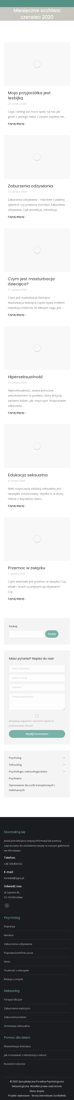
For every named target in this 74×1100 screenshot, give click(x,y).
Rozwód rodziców (14, 1064)
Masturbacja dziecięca (17, 1046)
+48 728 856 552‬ (13, 864)
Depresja (9, 926)
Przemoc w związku (26, 568)
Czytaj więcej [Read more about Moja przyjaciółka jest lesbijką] (17, 123)
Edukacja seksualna (28, 475)
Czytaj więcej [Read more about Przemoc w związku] (17, 598)
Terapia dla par (13, 999)
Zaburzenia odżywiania (30, 186)
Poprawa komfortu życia (18, 953)
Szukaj (13, 626)
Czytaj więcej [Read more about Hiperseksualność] (17, 412)
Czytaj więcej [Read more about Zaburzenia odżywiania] (17, 216)
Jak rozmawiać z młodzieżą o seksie (25, 1055)
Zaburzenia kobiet (15, 1017)
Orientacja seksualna (17, 1026)
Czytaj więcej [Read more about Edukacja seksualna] (17, 505)
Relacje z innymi (13, 979)
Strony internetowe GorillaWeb (49, 1095)
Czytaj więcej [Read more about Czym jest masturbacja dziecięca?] (17, 314)
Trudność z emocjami (16, 970)
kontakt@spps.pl (14, 878)
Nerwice (9, 935)
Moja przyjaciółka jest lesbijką (29, 95)
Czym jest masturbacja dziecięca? (31, 281)
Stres (7, 961)
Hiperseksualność (25, 377)
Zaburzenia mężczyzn (17, 1008)
